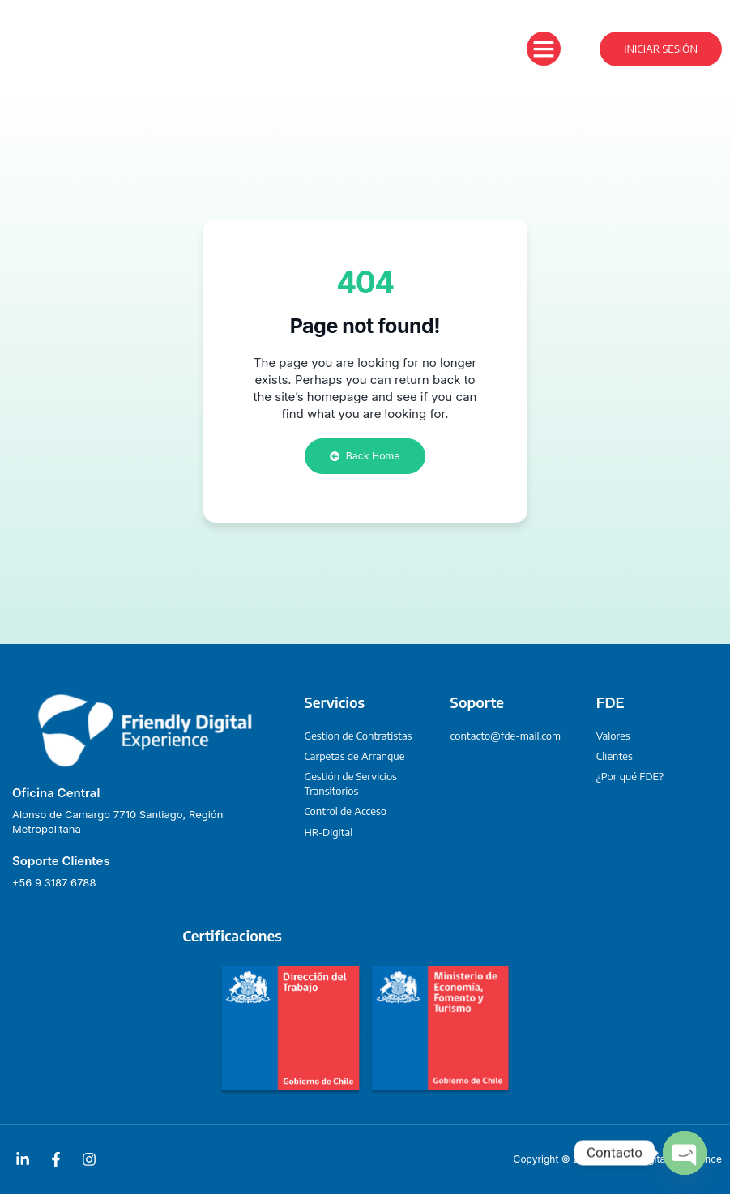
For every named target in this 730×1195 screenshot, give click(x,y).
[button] (544, 49)
